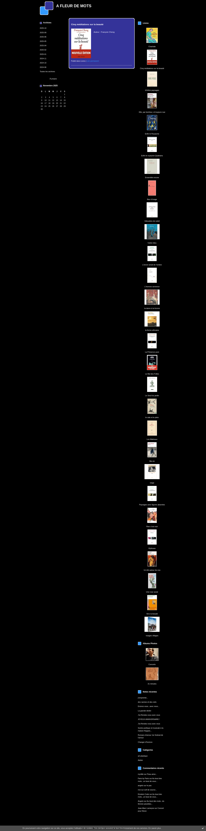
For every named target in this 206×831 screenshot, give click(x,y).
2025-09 (43, 33)
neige (152, 483)
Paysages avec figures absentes (152, 505)
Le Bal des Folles (152, 374)
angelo (140, 785)
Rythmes (151, 548)
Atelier (140, 760)
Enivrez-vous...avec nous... (148, 706)
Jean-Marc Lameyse (146, 808)
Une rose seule (152, 592)
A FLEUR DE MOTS (74, 6)
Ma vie (152, 461)
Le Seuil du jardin (152, 396)
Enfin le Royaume (152, 134)
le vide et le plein (152, 417)
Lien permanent (93, 61)
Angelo (141, 801)
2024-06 (43, 67)
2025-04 (43, 46)
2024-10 (43, 63)
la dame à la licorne (152, 308)
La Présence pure (152, 352)
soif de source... (150, 790)
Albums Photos (150, 643)
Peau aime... (152, 774)
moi (139, 790)
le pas (149, 785)
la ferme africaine (152, 330)
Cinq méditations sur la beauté (152, 68)
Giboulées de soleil (152, 221)
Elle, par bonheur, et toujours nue (152, 112)
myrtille (141, 774)
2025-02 (43, 50)
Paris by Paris (143, 778)
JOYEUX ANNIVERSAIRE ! (149, 719)
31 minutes (152, 684)
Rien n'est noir (152, 526)
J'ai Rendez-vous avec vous (149, 715)
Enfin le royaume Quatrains (152, 156)
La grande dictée (144, 711)
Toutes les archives (47, 71)
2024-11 (43, 58)
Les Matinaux (152, 439)
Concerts (152, 664)
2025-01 (43, 54)
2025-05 (43, 41)
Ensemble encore (152, 177)
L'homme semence (152, 287)
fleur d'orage (152, 199)
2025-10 (43, 28)
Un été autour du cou (152, 570)
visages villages (152, 636)
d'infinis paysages (152, 90)
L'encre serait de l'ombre (152, 265)
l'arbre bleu (152, 243)
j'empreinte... (143, 698)
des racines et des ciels (147, 702)
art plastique (143, 756)
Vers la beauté (152, 614)
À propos (53, 79)
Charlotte (152, 46)
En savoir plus (154, 828)
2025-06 (43, 37)
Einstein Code (143, 794)
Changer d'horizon (145, 742)
